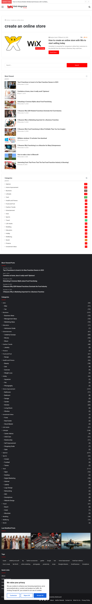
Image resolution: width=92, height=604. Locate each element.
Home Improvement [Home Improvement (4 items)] (64, 560)
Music (6, 341)
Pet (5, 382)
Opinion (8, 184)
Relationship (8, 440)
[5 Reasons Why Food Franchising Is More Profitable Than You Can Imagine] (10, 132)
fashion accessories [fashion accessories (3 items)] (32, 560)
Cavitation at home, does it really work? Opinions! (33, 91)
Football (7, 462)
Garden (6, 401)
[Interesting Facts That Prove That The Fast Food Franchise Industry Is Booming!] (10, 165)
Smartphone (8, 497)
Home (7, 20)
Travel (8, 220)
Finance (8, 243)
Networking (8, 491)
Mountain (7, 513)
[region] (26, 589)
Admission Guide (9, 328)
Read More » (53, 52)
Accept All (40, 595)
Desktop (7, 475)
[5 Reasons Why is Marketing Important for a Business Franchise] (10, 123)
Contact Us (68, 600)
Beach (6, 507)
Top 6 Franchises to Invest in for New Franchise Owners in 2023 (38, 82)
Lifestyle (8, 194)
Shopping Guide (9, 446)
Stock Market (8, 424)
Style (5, 449)
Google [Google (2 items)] (49, 560)
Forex (6, 417)
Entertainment (10, 210)
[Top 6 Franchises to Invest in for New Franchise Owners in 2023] (10, 85)
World (8, 240)
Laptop (6, 484)
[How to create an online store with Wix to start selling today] (25, 43)
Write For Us (76, 600)
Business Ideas (9, 315)
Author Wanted (6, 579)
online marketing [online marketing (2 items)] (25, 564)
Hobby (8, 233)
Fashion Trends (10, 207)
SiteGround (58, 597)
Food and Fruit (10, 204)
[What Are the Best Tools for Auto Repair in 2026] (46, 541)
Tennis (6, 465)
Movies (6, 338)
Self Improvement (10, 443)
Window (7, 411)
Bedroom (7, 395)
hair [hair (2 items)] (55, 560)
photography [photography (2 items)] (36, 564)
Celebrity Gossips (10, 335)
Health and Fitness (12, 200)
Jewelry (6, 347)
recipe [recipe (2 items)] (54, 564)
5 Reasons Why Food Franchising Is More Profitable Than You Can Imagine (41, 129)
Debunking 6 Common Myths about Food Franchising (35, 101)
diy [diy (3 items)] (23, 560)
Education (9, 230)
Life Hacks (9, 223)
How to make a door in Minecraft (28, 154)
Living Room (8, 408)
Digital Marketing (9, 478)
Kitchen (6, 405)
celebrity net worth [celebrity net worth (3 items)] (14, 560)
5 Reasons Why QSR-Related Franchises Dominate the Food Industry (39, 111)
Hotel (6, 510)
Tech (7, 197)
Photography (8, 386)
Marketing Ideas (9, 322)
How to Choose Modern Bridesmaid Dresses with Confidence (31, 2)
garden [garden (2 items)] (42, 560)
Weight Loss (8, 373)
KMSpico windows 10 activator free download (32, 138)
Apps (6, 472)
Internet (6, 481)
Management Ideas (10, 319)
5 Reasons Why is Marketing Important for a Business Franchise (38, 120)
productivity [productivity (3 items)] (46, 564)
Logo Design (8, 488)
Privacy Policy (86, 600)
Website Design (9, 500)
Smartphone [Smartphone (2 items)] (85, 564)
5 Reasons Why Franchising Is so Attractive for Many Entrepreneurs (39, 145)
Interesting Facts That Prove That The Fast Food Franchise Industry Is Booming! (43, 162)
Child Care (7, 437)
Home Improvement (12, 187)
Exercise (7, 370)
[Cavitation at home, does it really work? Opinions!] (10, 94)
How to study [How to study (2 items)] (6, 564)
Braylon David (54, 37)
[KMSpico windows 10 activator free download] (10, 140)
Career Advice (8, 433)
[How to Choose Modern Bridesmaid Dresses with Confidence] (16, 541)
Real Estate (8, 421)
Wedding (8, 227)
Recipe (6, 357)
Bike (5, 306)
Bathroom (7, 392)
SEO (5, 494)
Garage (6, 398)
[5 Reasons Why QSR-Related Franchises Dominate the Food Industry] (10, 113)
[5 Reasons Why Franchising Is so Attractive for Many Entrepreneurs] (10, 148)
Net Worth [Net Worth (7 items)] (15, 564)
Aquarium (7, 379)
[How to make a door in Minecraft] (10, 157)
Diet (5, 366)
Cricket (6, 459)
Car (5, 309)
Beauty (6, 363)
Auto (7, 213)
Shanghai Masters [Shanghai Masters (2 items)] (63, 564)
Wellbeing (9, 237)
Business (9, 190)
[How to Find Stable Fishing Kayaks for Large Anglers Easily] (75, 541)
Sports (8, 217)
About (3, 576)
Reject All (27, 595)
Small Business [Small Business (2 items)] (75, 564)
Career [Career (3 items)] (4, 560)
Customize (13, 595)
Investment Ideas (11, 246)
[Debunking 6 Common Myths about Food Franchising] (10, 104)
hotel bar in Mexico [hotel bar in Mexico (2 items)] (78, 560)
